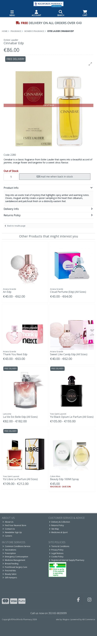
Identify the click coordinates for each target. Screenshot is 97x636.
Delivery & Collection (59, 522)
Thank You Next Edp (15, 354)
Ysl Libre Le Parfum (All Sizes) (20, 479)
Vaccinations (9, 549)
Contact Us (9, 529)
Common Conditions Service (16, 546)
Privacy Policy (56, 549)
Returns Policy (56, 525)
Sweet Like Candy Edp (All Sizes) (68, 354)
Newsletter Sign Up (12, 532)
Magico (66, 619)
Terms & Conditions (59, 546)
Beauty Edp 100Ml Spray (64, 479)
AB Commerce (88, 619)
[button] (90, 63)
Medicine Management (14, 560)
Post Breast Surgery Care (15, 567)
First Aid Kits (9, 570)
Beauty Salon (9, 574)
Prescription (9, 553)
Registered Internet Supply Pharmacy (66, 560)
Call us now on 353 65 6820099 (48, 613)
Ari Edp (7, 292)
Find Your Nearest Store (14, 525)
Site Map (54, 529)
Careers (7, 535)
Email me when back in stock (55, 176)
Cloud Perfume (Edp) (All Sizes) (68, 292)
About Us (8, 522)
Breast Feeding (10, 563)
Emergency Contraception (15, 556)
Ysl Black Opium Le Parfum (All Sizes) (72, 417)
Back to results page (16, 225)
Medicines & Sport (58, 532)
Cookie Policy (56, 556)
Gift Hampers (10, 577)
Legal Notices (56, 553)
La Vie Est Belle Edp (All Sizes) (20, 417)
